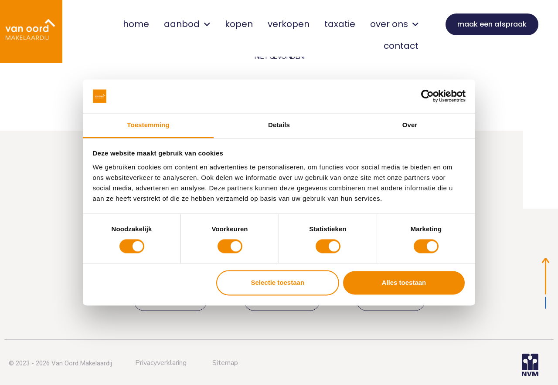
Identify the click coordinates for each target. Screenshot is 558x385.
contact (401, 46)
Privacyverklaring (161, 363)
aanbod (187, 24)
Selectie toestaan (278, 282)
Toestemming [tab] (148, 124)
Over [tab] (410, 124)
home (136, 24)
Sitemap (225, 363)
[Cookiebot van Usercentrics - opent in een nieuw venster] (427, 96)
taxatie (339, 24)
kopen (239, 24)
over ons (394, 24)
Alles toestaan (404, 282)
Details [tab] (279, 124)
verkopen (289, 24)
